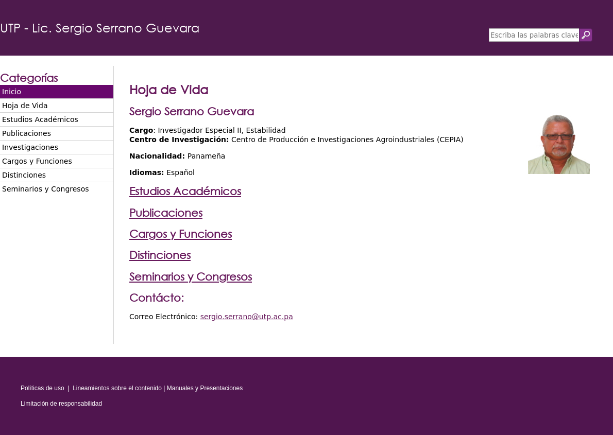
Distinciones (24, 175)
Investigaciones (30, 147)
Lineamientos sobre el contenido (117, 388)
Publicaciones (26, 133)
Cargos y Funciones (37, 161)
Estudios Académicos (40, 119)
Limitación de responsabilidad (61, 403)
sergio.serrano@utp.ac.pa (246, 316)
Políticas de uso (42, 388)
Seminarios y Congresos (45, 189)
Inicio (11, 92)
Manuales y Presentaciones (205, 388)
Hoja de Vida (25, 105)
